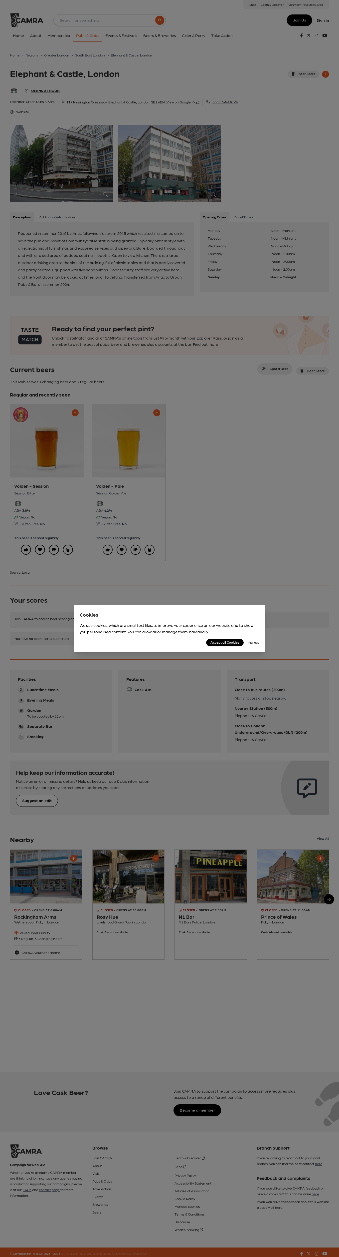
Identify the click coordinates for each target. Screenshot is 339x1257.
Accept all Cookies (224, 642)
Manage (253, 642)
